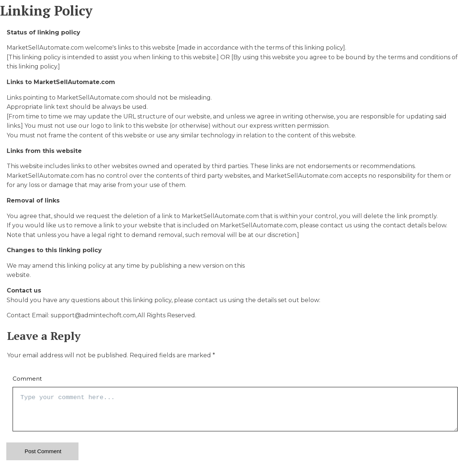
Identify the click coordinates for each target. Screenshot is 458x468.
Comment (27, 378)
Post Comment (42, 451)
